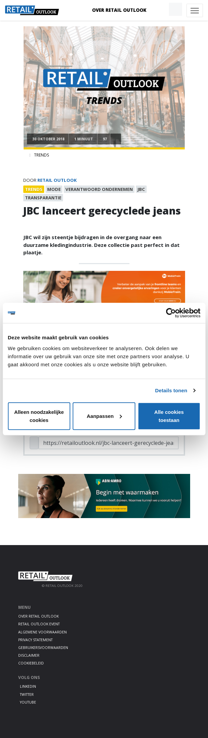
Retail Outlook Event (39, 624)
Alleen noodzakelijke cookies (39, 416)
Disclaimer (28, 655)
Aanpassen (104, 416)
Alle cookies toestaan (169, 416)
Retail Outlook (57, 180)
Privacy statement (35, 639)
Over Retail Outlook (119, 10)
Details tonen (171, 390)
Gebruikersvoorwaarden (43, 647)
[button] (159, 9)
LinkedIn (28, 686)
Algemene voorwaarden (42, 632)
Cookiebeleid (31, 663)
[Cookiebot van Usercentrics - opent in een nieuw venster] (170, 313)
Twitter (27, 694)
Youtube (28, 702)
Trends (41, 155)
